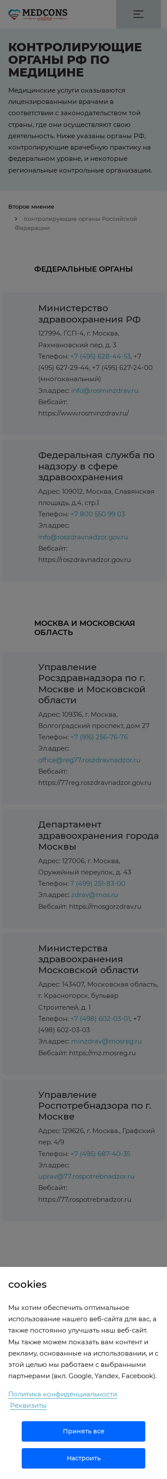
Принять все (84, 1431)
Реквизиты (28, 1405)
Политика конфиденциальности (62, 1394)
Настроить (84, 1458)
